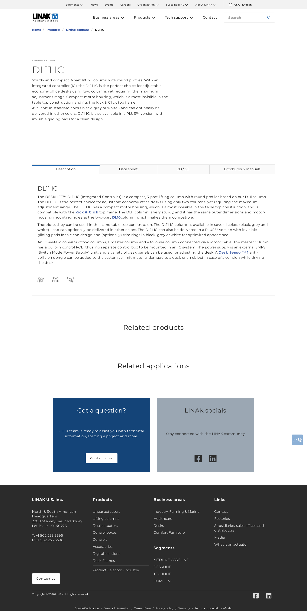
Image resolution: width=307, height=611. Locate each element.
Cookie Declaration (87, 608)
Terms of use (142, 608)
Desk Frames (104, 561)
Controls (100, 540)
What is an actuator (231, 544)
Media (219, 537)
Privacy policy (164, 608)
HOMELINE (163, 581)
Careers (125, 4)
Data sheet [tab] (128, 169)
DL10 (116, 217)
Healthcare (163, 519)
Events (109, 4)
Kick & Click (86, 212)
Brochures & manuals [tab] (242, 169)
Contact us (46, 578)
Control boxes (105, 532)
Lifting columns (106, 519)
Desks (159, 526)
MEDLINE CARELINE (171, 560)
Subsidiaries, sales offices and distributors (239, 528)
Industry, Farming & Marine (177, 512)
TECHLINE (162, 574)
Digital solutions (106, 554)
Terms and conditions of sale (213, 608)
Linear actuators (106, 512)
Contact (221, 512)
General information (116, 608)
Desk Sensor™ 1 (233, 252)
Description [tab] (66, 169)
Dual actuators (105, 526)
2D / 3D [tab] (183, 169)
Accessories (103, 547)
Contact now (101, 458)
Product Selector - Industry (116, 570)
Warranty (184, 608)
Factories (222, 519)
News (94, 4)
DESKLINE (162, 567)
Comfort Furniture (169, 532)
